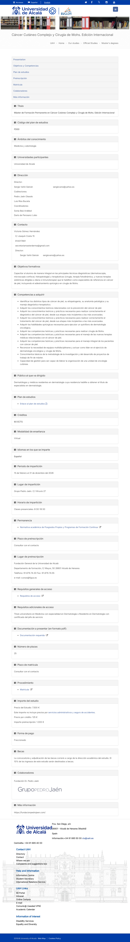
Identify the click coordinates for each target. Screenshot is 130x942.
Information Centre (25, 875)
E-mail (19, 902)
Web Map (42, 938)
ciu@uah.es (87, 838)
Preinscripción (20, 78)
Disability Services (25, 920)
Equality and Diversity (26, 924)
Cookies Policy (55, 938)
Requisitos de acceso (30, 595)
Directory (20, 853)
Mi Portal (20, 892)
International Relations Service (30, 882)
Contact (20, 857)
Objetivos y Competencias (25, 65)
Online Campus (23, 899)
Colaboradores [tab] (20, 90)
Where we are (23, 860)
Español (32, 2)
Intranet (20, 896)
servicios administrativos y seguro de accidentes (71, 712)
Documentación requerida (32, 635)
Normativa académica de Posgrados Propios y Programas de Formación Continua (59, 527)
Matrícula (17, 84)
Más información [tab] (21, 97)
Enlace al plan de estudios (32, 403)
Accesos (18, 2)
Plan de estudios (21, 71)
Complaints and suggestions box (31, 863)
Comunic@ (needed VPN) (28, 906)
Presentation (19, 59)
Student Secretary (25, 878)
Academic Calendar (25, 909)
